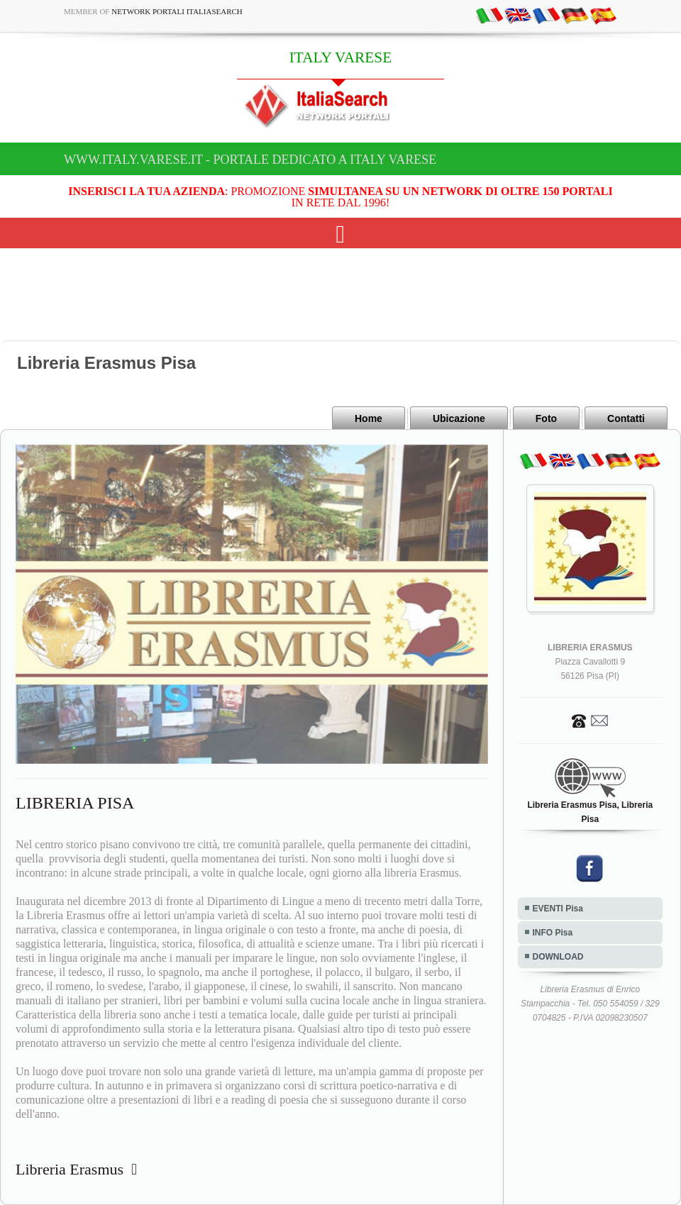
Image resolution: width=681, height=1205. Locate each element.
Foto (546, 418)
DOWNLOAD (558, 957)
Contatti (626, 418)
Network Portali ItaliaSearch (177, 11)
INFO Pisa (553, 933)
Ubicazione (459, 418)
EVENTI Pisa (558, 909)
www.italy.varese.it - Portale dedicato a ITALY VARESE (250, 159)
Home (368, 418)
